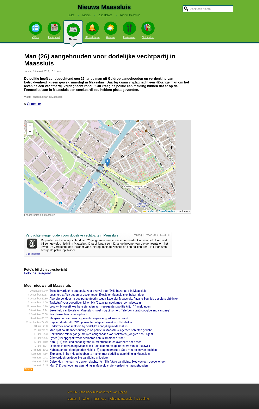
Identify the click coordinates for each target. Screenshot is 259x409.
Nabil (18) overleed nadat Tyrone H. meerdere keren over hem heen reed (96, 342)
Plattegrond (54, 30)
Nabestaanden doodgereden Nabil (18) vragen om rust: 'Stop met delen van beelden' (103, 349)
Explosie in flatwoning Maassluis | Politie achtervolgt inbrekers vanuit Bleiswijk (100, 345)
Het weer (110, 30)
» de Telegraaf (33, 254)
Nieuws (73, 33)
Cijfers (35, 30)
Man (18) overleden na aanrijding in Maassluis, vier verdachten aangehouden (99, 365)
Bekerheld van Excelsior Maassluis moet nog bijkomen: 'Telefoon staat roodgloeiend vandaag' (109, 310)
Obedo (122, 392)
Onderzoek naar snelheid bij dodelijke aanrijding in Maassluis (89, 326)
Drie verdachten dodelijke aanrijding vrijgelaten (79, 357)
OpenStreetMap (167, 211)
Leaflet (148, 211)
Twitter (85, 398)
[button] (107, 162)
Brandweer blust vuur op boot (68, 314)
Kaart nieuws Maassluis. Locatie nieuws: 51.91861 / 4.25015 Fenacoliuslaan (107, 167)
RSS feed (100, 398)
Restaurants (129, 30)
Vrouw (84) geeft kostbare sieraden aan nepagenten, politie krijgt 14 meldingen (100, 306)
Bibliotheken (148, 30)
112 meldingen (92, 30)
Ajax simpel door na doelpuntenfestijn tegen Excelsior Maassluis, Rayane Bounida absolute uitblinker (114, 298)
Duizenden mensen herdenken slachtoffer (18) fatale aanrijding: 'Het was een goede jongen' (108, 361)
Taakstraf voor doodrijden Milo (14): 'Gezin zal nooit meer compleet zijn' (95, 302)
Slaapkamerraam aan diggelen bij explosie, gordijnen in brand (89, 318)
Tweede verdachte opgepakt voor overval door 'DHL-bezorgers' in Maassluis (98, 290)
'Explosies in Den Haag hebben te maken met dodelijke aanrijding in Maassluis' (100, 353)
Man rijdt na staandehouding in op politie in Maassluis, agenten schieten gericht (101, 330)
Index (71, 15)
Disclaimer (143, 398)
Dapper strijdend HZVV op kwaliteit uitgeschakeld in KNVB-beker (91, 322)
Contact (72, 398)
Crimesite (34, 104)
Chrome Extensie (121, 398)
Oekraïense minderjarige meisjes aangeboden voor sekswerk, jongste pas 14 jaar (101, 334)
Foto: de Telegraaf (37, 273)
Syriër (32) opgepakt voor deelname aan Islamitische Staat (87, 338)
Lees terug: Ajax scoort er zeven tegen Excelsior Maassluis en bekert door (97, 294)
